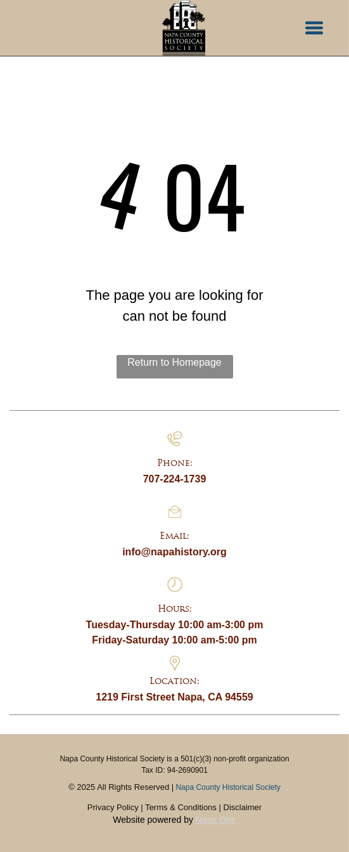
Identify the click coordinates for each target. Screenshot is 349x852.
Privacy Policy (113, 807)
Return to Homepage (174, 362)
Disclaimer (243, 807)
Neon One (216, 820)
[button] (314, 27)
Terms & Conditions (181, 807)
